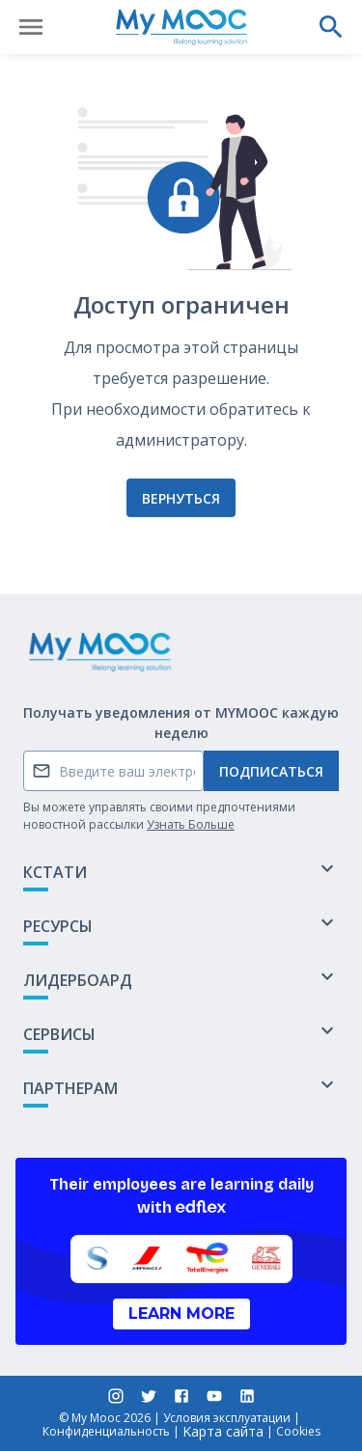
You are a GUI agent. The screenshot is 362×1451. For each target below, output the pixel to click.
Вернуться (181, 498)
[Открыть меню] (30, 27)
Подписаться (271, 771)
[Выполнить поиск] (331, 27)
